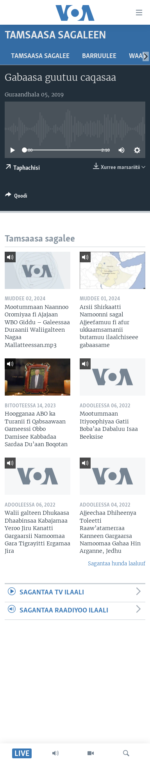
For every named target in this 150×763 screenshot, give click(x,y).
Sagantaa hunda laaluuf (116, 563)
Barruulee (99, 56)
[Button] (16, 197)
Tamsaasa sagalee (40, 56)
